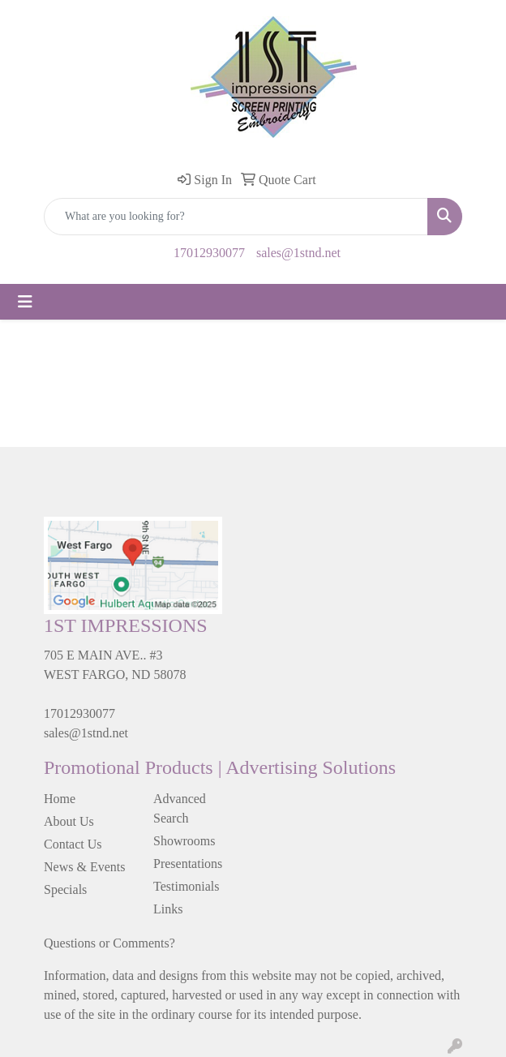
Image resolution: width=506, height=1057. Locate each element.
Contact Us (73, 844)
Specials (65, 889)
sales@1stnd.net (298, 253)
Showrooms (184, 841)
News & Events (84, 867)
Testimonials (186, 886)
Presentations (187, 863)
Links (167, 909)
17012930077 (209, 253)
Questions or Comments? (109, 943)
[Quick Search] (236, 216)
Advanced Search (179, 808)
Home (59, 799)
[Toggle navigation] (25, 301)
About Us (69, 821)
